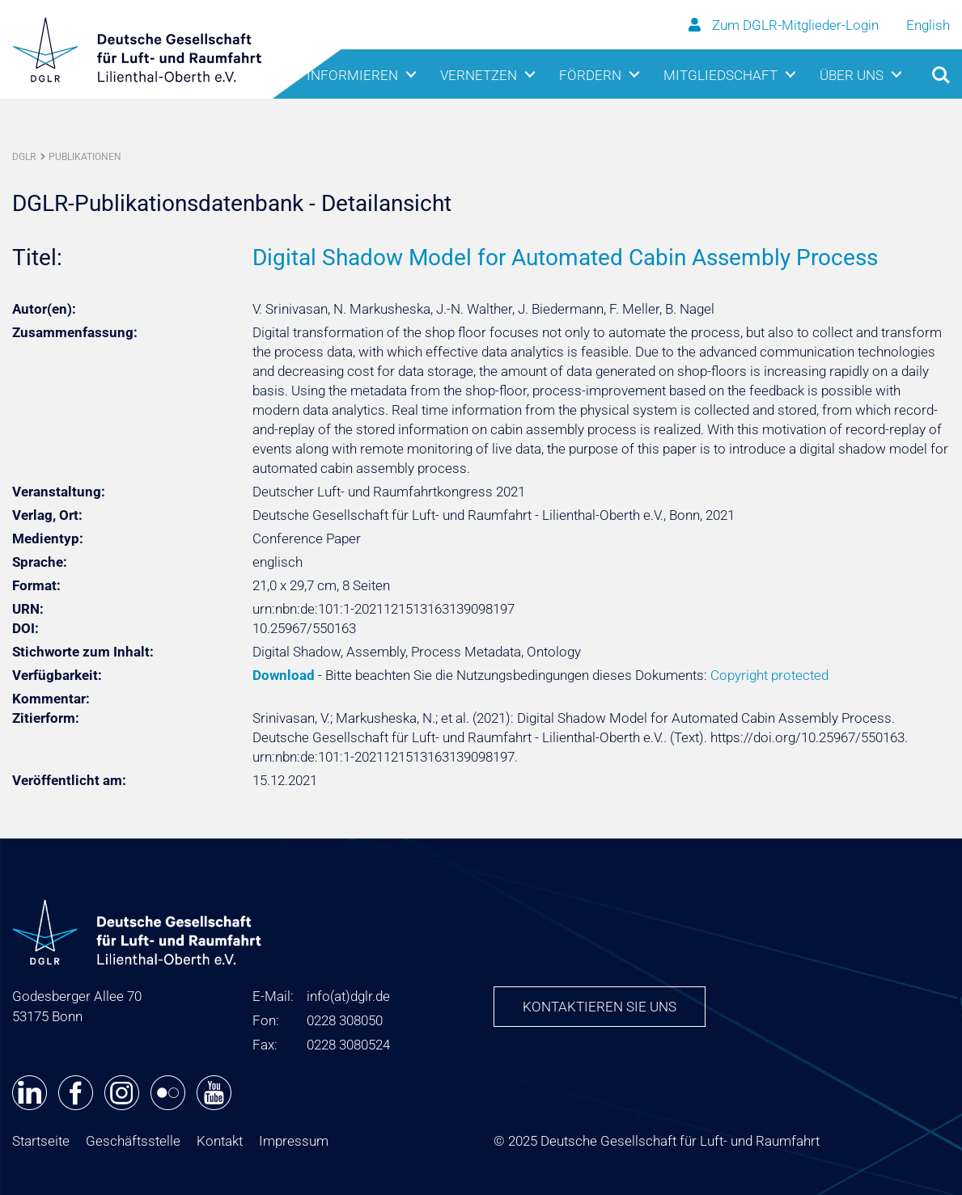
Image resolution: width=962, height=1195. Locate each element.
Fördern (590, 75)
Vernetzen (478, 75)
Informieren (352, 75)
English (928, 25)
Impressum (293, 1141)
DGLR (24, 157)
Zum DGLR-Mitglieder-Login (785, 25)
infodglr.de (348, 996)
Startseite (41, 1141)
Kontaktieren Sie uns (599, 1007)
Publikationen (85, 157)
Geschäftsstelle (133, 1141)
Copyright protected (769, 675)
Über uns (852, 75)
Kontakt (220, 1141)
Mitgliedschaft (720, 75)
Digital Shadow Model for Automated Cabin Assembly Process (565, 257)
